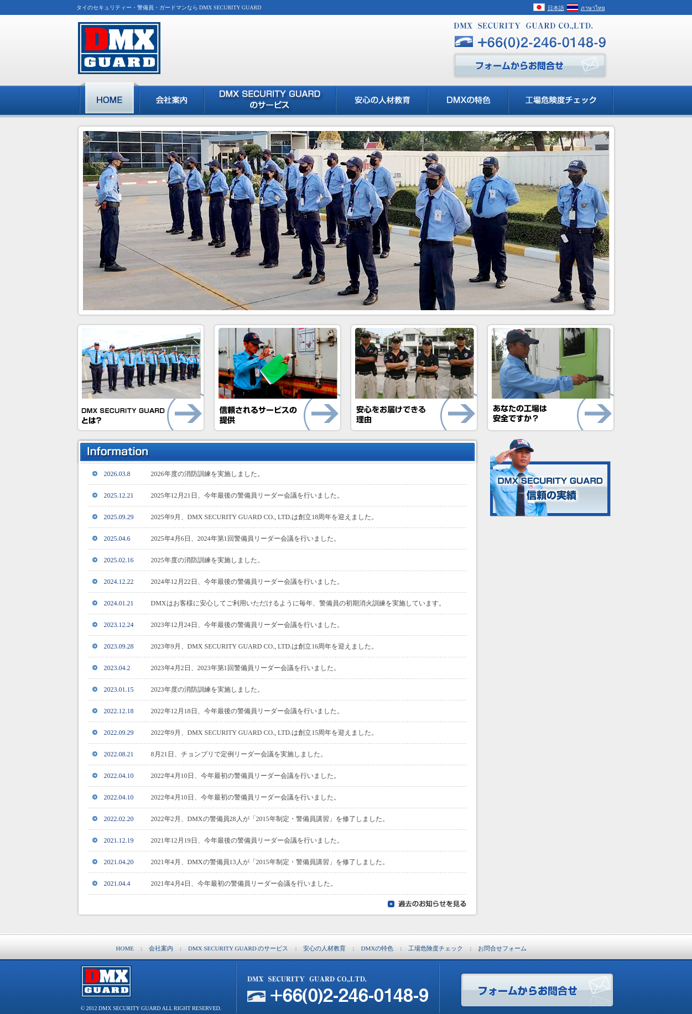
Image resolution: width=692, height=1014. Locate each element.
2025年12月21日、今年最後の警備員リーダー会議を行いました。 (247, 495)
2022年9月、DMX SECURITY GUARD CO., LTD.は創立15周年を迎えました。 (264, 732)
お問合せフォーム (502, 948)
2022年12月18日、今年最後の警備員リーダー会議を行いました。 (247, 711)
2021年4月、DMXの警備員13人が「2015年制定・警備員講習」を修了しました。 (270, 862)
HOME (125, 948)
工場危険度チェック (435, 948)
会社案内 (161, 948)
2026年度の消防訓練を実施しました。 (207, 474)
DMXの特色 (377, 948)
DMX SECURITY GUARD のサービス (238, 948)
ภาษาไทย (593, 8)
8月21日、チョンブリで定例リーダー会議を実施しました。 (239, 754)
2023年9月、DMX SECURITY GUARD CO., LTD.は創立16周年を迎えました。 (264, 646)
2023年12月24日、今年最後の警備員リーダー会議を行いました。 (247, 625)
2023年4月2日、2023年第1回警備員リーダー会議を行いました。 (245, 668)
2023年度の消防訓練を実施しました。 (207, 689)
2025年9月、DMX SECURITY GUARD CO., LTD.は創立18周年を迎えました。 (264, 517)
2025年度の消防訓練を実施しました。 (207, 560)
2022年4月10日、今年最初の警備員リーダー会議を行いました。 (245, 776)
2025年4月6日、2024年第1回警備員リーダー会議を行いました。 (245, 538)
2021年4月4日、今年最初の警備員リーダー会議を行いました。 (244, 883)
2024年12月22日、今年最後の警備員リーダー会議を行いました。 (247, 582)
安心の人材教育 (324, 948)
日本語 (556, 8)
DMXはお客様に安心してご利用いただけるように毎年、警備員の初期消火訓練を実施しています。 (298, 603)
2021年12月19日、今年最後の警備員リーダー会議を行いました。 (247, 840)
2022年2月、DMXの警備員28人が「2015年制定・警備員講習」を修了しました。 (270, 819)
